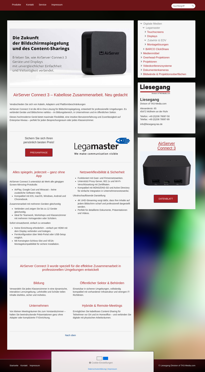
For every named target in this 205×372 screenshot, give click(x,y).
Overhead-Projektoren (155, 57)
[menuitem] (17, 5)
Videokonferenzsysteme (156, 65)
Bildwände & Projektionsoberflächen (163, 74)
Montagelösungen (156, 44)
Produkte (16, 4)
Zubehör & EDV (155, 40)
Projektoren (148, 61)
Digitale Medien (151, 23)
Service (42, 4)
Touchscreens (154, 32)
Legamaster (151, 27)
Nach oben (70, 335)
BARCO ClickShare (156, 49)
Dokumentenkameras (154, 70)
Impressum (56, 4)
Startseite (14, 365)
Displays (150, 36)
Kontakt (30, 4)
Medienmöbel (149, 53)
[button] (39, 153)
